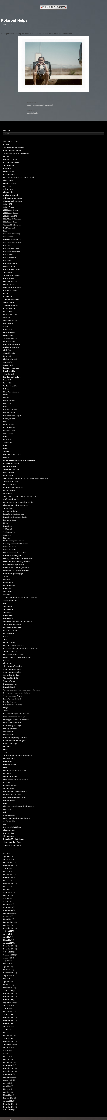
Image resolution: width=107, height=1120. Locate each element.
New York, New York (10, 410)
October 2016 (8, 952)
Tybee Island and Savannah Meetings (16, 153)
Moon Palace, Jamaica (11, 392)
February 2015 (8, 988)
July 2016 (6, 961)
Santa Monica (8, 434)
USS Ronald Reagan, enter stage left (16, 714)
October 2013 (8, 1023)
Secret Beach (8, 609)
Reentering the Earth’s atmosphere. (15, 791)
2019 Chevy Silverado (11, 299)
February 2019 (8, 922)
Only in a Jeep (8, 189)
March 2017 (7, 940)
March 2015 (7, 985)
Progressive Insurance (11, 368)
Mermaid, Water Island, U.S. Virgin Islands (18, 502)
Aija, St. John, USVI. (10, 484)
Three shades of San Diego (12, 666)
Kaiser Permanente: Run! (12, 699)
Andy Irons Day (8, 788)
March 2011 (7, 1095)
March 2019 (7, 919)
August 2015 (7, 976)
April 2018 (6, 925)
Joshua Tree (7, 752)
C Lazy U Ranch (9, 308)
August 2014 (7, 1005)
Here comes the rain (10, 684)
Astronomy (7, 535)
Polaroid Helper (8, 735)
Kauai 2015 (7, 380)
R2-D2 (5, 636)
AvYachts (6, 317)
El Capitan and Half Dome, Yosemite (15, 505)
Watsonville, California (11, 469)
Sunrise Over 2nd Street (11, 675)
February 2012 (8, 1062)
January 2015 (8, 991)
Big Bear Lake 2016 (10, 359)
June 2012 (7, 1053)
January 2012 (8, 1065)
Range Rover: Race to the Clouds (15, 517)
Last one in (7, 404)
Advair (5, 577)
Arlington (6, 451)
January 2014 (8, 1014)
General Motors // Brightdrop (13, 150)
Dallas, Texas (8, 615)
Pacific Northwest (9, 332)
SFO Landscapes (9, 836)
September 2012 (9, 1044)
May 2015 (6, 979)
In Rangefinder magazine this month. (16, 779)
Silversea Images (9, 830)
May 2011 (6, 1089)
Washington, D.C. (9, 583)
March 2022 (7, 889)
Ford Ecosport (8, 311)
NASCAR (6, 782)
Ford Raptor (7, 186)
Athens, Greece (8, 302)
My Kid (5, 523)
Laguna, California (9, 466)
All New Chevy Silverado (11, 276)
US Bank (6, 144)
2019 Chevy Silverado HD (12, 240)
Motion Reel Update (10, 314)
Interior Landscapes (10, 776)
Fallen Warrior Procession (12, 723)
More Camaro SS (9, 585)
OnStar (5, 293)
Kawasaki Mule (8, 335)
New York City (8, 323)
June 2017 (7, 937)
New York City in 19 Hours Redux (14, 797)
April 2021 (6, 895)
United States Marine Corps (12, 198)
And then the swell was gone (13, 654)
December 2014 (8, 994)
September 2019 (9, 913)
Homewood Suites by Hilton (12, 556)
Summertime (7, 606)
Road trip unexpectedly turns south (53, 103)
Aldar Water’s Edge (10, 320)
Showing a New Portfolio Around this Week (18, 559)
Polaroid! (6, 749)
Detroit (5, 448)
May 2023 (6, 880)
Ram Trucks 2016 (9, 371)
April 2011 (6, 1092)
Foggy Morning (8, 633)
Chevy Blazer (8, 237)
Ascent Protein (8, 365)
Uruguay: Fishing (9, 681)
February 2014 (8, 1011)
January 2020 (8, 907)
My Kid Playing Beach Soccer (13, 541)
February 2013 (8, 1035)
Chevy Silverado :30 (10, 264)
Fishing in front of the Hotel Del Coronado (17, 657)
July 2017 (6, 934)
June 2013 (7, 1029)
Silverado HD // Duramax (12, 225)
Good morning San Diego (12, 726)
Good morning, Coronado (12, 669)
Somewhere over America (12, 624)
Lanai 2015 (7, 383)
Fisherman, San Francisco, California (16, 571)
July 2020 (6, 898)
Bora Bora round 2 (9, 267)
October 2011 (8, 1074)
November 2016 (8, 949)
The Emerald (7, 273)
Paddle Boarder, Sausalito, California (16, 568)
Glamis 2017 (7, 329)
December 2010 (8, 1104)
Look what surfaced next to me (14, 514)
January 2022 (8, 892)
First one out (7, 663)
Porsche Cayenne (9, 702)
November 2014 (8, 997)
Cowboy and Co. (9, 532)
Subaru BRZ (7, 204)
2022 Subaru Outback (10, 213)
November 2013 (8, 1020)
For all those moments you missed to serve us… (20, 460)
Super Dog (7, 809)
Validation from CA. (10, 386)
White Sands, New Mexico (12, 287)
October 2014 (8, 1000)
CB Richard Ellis (9, 821)
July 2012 (6, 1050)
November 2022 (8, 883)
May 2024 (6, 871)
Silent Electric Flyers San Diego (14, 717)
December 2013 (8, 1017)
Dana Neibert (8, 25)
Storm (5, 824)
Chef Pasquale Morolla (11, 499)
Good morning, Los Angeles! (13, 696)
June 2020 (7, 901)
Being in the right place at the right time (16, 818)
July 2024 (6, 868)
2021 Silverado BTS (10, 216)
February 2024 (8, 874)
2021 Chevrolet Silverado (12, 219)
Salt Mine (6, 580)
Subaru (5, 395)
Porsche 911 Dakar (10, 183)
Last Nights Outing (9, 520)
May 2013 (6, 1032)
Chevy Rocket (8, 255)
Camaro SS (7, 588)
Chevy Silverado (9, 353)
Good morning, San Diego (12, 672)
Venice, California (9, 401)
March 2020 (7, 904)
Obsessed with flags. (10, 785)
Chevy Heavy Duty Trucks (12, 842)
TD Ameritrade (8, 508)
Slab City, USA (8, 591)
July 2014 (6, 1008)
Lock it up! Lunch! (9, 431)
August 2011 (7, 1080)
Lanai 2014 (7, 439)
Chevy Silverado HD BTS (12, 243)
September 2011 (9, 1077)
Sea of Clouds (53, 111)
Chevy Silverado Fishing (11, 234)
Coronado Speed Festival (12, 845)
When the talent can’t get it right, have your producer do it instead (25, 478)
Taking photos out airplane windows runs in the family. (21, 690)
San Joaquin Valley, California (13, 565)
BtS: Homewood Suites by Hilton (14, 553)
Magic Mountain (8, 425)
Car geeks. (7, 803)
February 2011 (8, 1098)
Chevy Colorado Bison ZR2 (12, 201)
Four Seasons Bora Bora (11, 377)
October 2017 (8, 931)
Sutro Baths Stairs (9, 547)
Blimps (5, 708)
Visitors (5, 639)
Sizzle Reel (7, 350)
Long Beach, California (11, 463)
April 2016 (6, 967)
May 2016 (6, 964)
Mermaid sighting (9, 490)
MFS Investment (9, 341)
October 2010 (8, 1110)
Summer (6, 398)
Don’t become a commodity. (12, 705)
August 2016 (7, 958)
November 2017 (8, 928)
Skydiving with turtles (10, 481)
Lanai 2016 (7, 356)
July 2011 (6, 1083)
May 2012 (6, 1056)
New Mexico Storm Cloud (12, 454)
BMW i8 (6, 457)
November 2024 (8, 865)
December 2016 (8, 946)
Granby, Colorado (9, 419)
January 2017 (8, 943)
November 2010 (8, 1107)
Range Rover (8, 526)
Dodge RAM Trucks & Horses (13, 839)
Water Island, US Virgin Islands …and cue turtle (19, 496)
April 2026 (6, 856)
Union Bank (7, 246)
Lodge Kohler (8, 296)
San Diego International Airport (14, 147)
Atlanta (5, 711)
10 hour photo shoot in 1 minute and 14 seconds (20, 597)
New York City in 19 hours (12, 827)
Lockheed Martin (9, 174)
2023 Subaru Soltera (10, 210)
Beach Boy (7, 746)
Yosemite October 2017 (11, 305)
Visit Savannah (8, 165)
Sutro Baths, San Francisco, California (16, 562)
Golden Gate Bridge (10, 744)
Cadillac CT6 (7, 362)
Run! (5, 437)
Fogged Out (7, 773)
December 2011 (8, 1068)
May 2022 (6, 886)
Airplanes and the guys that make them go (17, 621)
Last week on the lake (10, 511)
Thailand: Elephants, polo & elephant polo (17, 755)
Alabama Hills (8, 192)
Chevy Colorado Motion (11, 270)
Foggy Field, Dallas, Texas (12, 627)
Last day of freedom (10, 729)
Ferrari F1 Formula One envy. (13, 645)
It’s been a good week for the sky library (17, 693)
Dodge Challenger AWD (11, 344)
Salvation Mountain (10, 600)
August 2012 (7, 1047)
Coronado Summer (9, 764)
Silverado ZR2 (8, 180)
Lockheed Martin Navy (11, 162)
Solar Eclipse (7, 612)
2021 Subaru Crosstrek (11, 222)
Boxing (5, 767)
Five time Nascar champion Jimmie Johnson (18, 806)
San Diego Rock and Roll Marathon (15, 544)
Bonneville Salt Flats (10, 281)
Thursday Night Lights (10, 678)
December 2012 (8, 1041)
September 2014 (9, 1003)
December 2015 (8, 973)
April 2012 (6, 1059)
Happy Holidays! (9, 687)
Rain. (5, 812)
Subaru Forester (9, 207)
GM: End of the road (10, 290)
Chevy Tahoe (7, 261)
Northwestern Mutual (10, 195)
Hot (4, 603)
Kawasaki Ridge (8, 171)
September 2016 (9, 955)
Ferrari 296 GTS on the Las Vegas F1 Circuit (18, 177)
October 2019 (8, 910)
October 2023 (8, 877)
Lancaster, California (10, 630)
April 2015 (6, 982)
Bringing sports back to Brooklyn (14, 770)
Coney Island (7, 761)
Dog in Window (8, 833)
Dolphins (6, 389)
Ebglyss (6, 156)
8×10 (5, 407)
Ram (5, 445)
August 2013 (7, 1026)
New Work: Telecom (10, 159)
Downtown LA (8, 618)
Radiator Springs (9, 800)
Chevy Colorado (8, 278)
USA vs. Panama (9, 428)
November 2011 (8, 1071)
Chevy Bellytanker (9, 258)
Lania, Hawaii (8, 475)
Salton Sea (7, 594)
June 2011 (7, 1086)
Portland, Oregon (9, 413)
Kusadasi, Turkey (9, 758)
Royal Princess (8, 472)
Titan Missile (7, 442)
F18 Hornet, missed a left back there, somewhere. (20, 648)
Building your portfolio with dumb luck (16, 720)
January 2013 (8, 1038)
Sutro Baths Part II (9, 550)
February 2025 (8, 862)
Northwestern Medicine (11, 347)
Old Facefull (7, 529)
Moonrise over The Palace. (12, 794)
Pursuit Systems (9, 284)
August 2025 (7, 859)
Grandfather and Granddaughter (14, 741)
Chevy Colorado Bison (11, 249)
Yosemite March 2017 (10, 338)
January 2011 (8, 1101)
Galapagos (7, 168)
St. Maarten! (7, 493)
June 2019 (7, 916)
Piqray (5, 231)
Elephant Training (9, 642)
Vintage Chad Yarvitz (10, 651)
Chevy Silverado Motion (11, 252)
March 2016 (7, 970)
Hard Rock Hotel (9, 228)
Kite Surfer (7, 538)
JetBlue (6, 326)
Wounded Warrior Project (12, 416)
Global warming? (9, 815)
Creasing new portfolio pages (13, 487)
